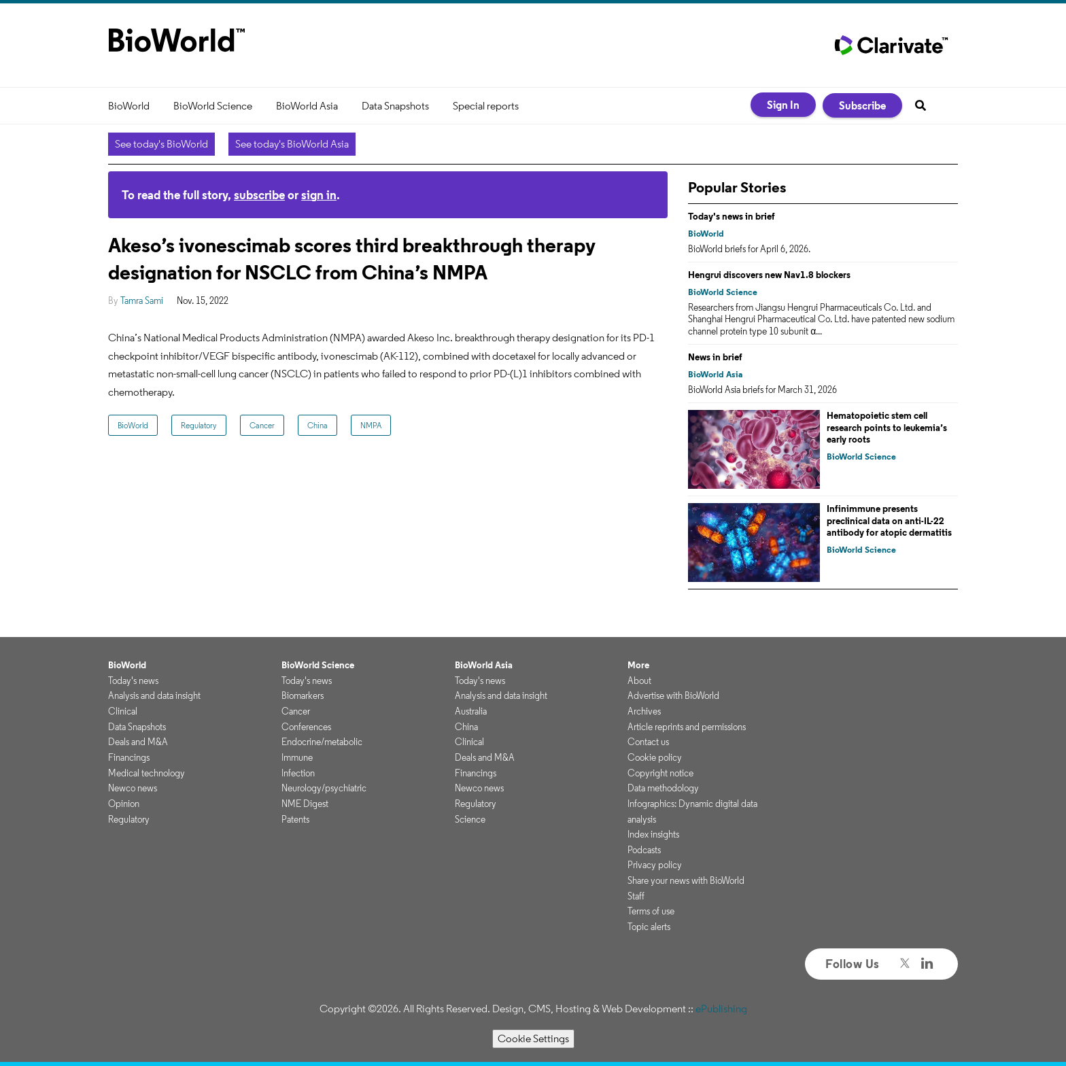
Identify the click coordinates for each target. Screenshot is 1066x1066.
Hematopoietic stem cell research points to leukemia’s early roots (887, 427)
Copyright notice (660, 773)
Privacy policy (654, 865)
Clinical (122, 711)
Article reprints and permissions (686, 727)
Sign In (783, 104)
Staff (635, 896)
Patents (295, 819)
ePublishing (721, 1008)
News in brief (715, 357)
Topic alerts (648, 927)
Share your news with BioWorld (685, 880)
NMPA (370, 425)
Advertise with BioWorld (673, 695)
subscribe (259, 195)
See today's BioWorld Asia (292, 143)
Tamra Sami (141, 300)
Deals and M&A (138, 742)
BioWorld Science (212, 105)
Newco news (132, 788)
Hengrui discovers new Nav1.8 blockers (769, 275)
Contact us (648, 742)
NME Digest (304, 803)
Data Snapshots (395, 105)
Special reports (486, 105)
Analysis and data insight (154, 695)
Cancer (262, 425)
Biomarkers (302, 695)
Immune (297, 757)
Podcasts (644, 850)
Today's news (133, 680)
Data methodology (663, 788)
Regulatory (199, 425)
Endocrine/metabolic (321, 742)
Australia (471, 711)
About (639, 680)
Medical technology (146, 773)
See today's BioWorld (161, 143)
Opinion (123, 803)
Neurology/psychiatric (323, 788)
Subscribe (862, 105)
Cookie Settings (533, 1038)
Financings (129, 757)
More (638, 665)
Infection (298, 773)
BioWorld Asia (307, 105)
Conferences (306, 727)
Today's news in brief (731, 216)
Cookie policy (654, 757)
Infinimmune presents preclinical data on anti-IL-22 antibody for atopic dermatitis (889, 520)
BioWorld (129, 105)
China (317, 425)
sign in (319, 195)
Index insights (653, 834)
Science (470, 819)
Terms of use (650, 911)
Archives (644, 711)
